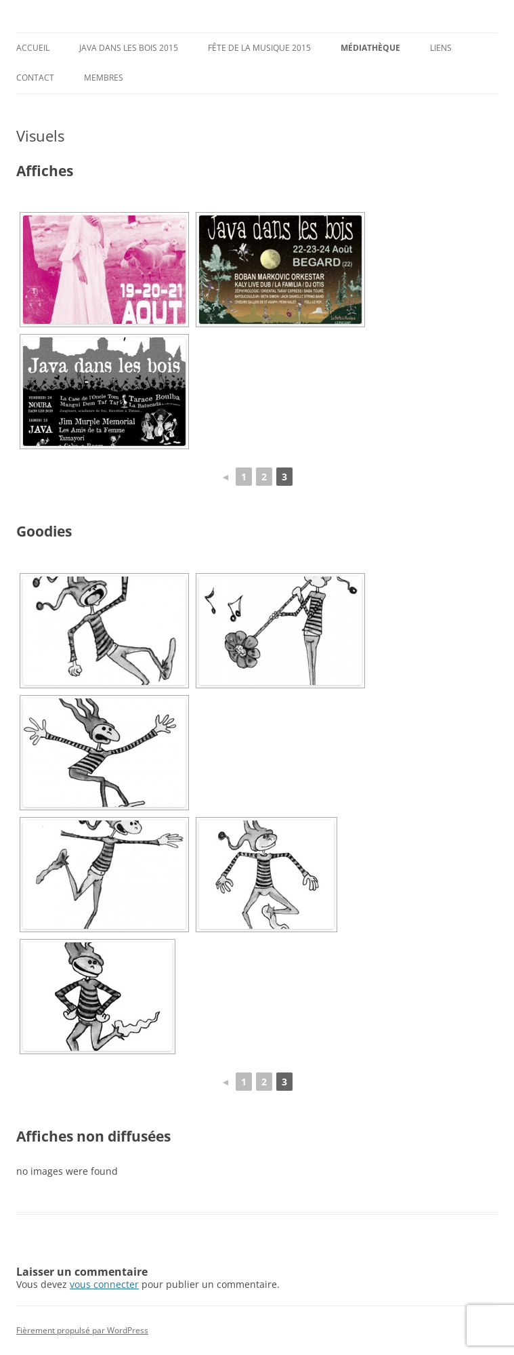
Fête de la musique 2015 (259, 48)
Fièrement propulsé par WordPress (82, 1330)
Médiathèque (370, 48)
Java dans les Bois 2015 (128, 48)
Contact (35, 77)
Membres (103, 77)
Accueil (32, 48)
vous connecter (104, 1284)
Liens (441, 48)
